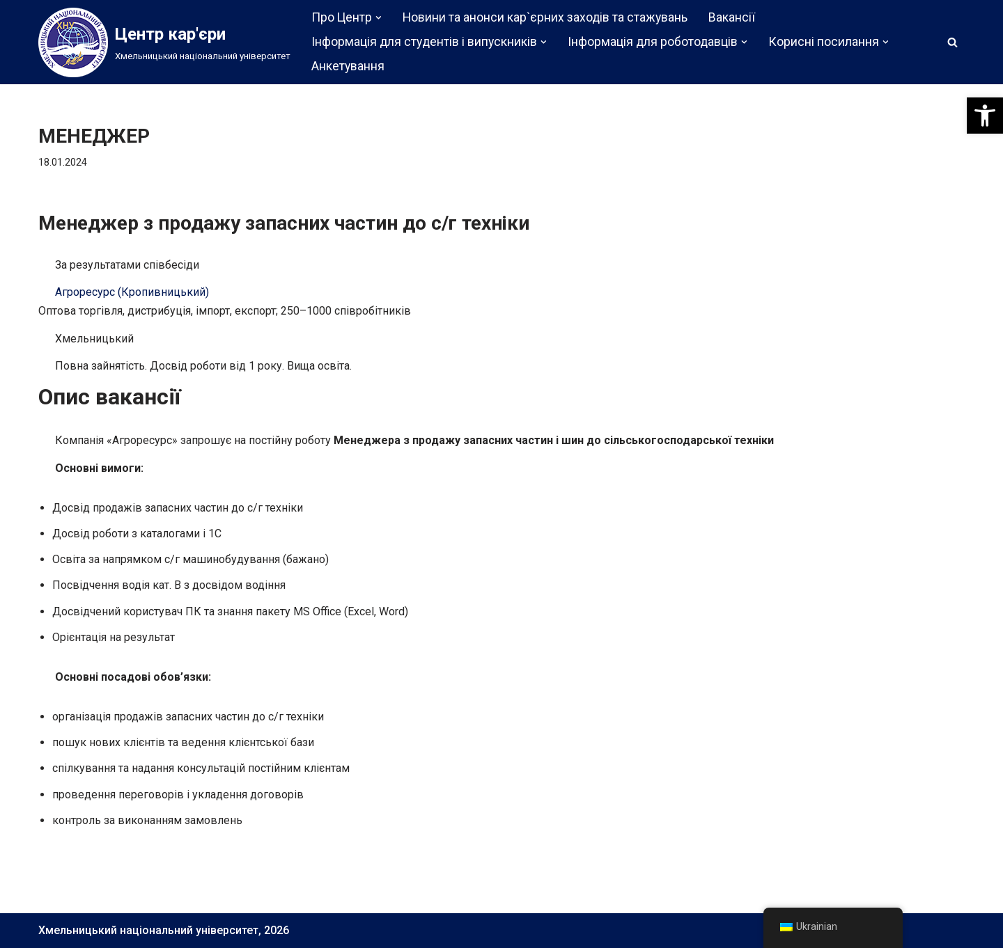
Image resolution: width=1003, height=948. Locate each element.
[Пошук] (952, 42)
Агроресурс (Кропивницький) (132, 292)
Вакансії (731, 17)
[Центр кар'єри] (164, 42)
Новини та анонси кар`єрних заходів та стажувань (545, 17)
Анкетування (347, 66)
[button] (985, 115)
